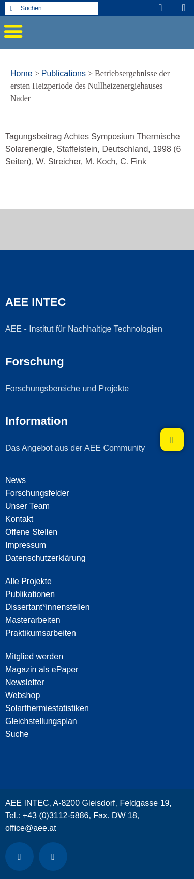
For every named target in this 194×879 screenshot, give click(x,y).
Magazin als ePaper (41, 669)
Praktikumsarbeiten (40, 633)
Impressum (25, 545)
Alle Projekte (28, 581)
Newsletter (24, 682)
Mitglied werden (34, 656)
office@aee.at (30, 828)
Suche (16, 734)
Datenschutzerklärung (45, 558)
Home (21, 73)
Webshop (22, 695)
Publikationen (30, 594)
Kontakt (19, 519)
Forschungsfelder (37, 493)
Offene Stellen (31, 532)
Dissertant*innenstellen (47, 607)
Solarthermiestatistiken (47, 708)
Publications (63, 73)
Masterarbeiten (33, 620)
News (15, 480)
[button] (13, 31)
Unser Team (27, 506)
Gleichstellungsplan (41, 721)
